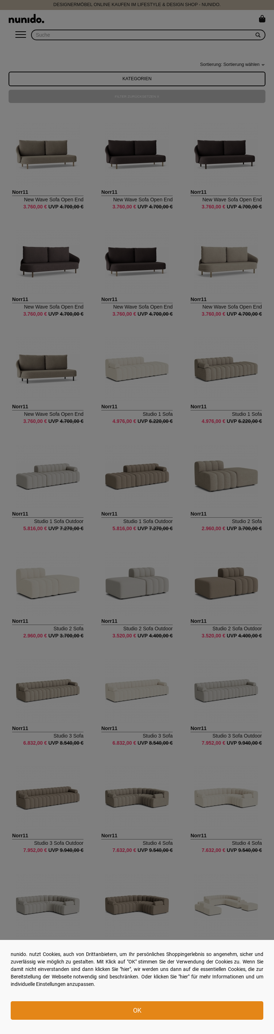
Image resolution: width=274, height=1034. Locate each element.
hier (125, 969)
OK (137, 1010)
